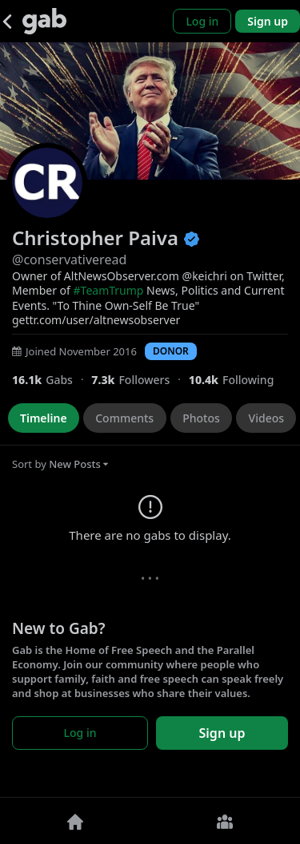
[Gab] (44, 21)
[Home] (75, 821)
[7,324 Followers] (139, 379)
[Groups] (225, 821)
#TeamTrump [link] (109, 290)
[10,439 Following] (237, 379)
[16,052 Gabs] (51, 379)
